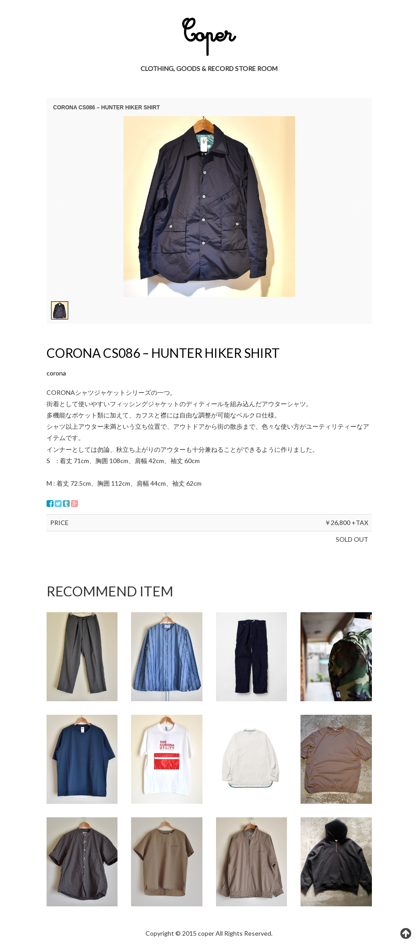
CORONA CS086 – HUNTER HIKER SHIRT (163, 353)
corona (56, 373)
